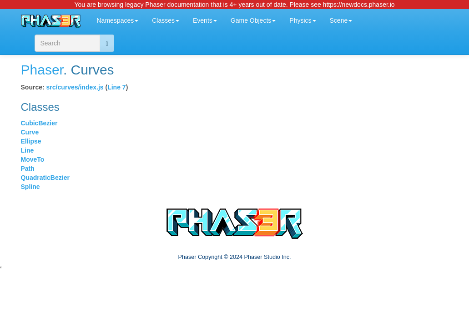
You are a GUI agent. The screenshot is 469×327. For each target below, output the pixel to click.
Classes (165, 20)
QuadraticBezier (45, 177)
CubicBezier (39, 123)
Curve (30, 132)
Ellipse (31, 141)
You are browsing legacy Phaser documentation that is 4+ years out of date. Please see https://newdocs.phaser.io (234, 4)
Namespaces (118, 20)
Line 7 (116, 87)
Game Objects (253, 20)
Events (205, 20)
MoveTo (33, 159)
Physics (302, 20)
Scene (341, 20)
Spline (30, 186)
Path (28, 168)
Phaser (42, 69)
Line (27, 150)
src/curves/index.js (75, 87)
